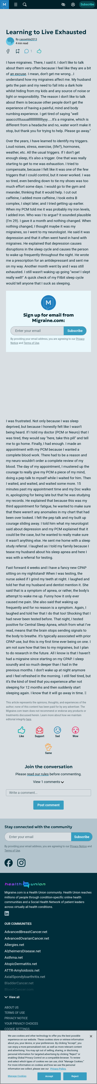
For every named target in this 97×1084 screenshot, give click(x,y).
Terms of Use (31, 342)
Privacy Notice (78, 846)
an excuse (18, 74)
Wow (73, 732)
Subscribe (87, 4)
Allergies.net (14, 945)
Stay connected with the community (38, 827)
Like (19, 732)
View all (11, 997)
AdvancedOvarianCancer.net (26, 938)
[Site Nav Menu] (15, 4)
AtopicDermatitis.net (20, 964)
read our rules (38, 774)
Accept (49, 1076)
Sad (55, 732)
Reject (75, 1076)
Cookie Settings (17, 1029)
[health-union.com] (25, 884)
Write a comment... (23, 793)
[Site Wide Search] (24, 4)
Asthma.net (13, 957)
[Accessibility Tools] (63, 4)
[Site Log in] (73, 4)
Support (38, 732)
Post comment (48, 805)
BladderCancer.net (19, 983)
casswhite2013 (28, 39)
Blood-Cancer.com (19, 989)
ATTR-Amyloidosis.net (22, 970)
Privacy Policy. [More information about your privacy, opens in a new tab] (58, 1068)
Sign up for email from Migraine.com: (48, 317)
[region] (48, 1057)
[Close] (91, 1036)
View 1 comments (48, 782)
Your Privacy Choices (21, 1023)
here (28, 719)
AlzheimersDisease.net (22, 951)
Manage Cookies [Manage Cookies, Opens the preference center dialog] (17, 1076)
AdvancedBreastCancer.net (25, 932)
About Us (11, 1007)
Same (46, 749)
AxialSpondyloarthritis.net (24, 977)
